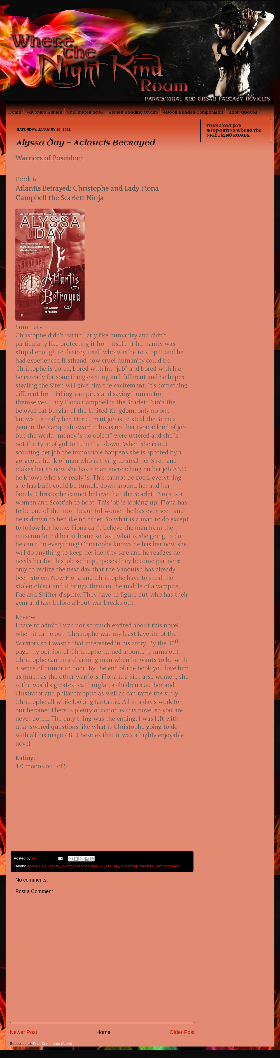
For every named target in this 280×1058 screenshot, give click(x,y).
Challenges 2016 (85, 112)
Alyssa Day (36, 866)
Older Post (182, 1032)
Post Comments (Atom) (52, 1043)
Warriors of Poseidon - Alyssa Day (90, 866)
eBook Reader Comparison (193, 112)
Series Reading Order (133, 112)
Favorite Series (44, 112)
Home (14, 112)
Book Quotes (243, 112)
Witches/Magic (167, 866)
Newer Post (23, 1032)
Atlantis (53, 866)
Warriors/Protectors (137, 866)
